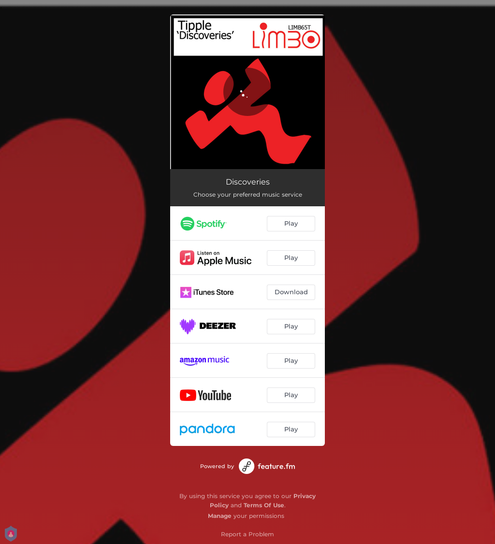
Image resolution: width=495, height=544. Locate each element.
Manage (220, 515)
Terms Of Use (264, 505)
